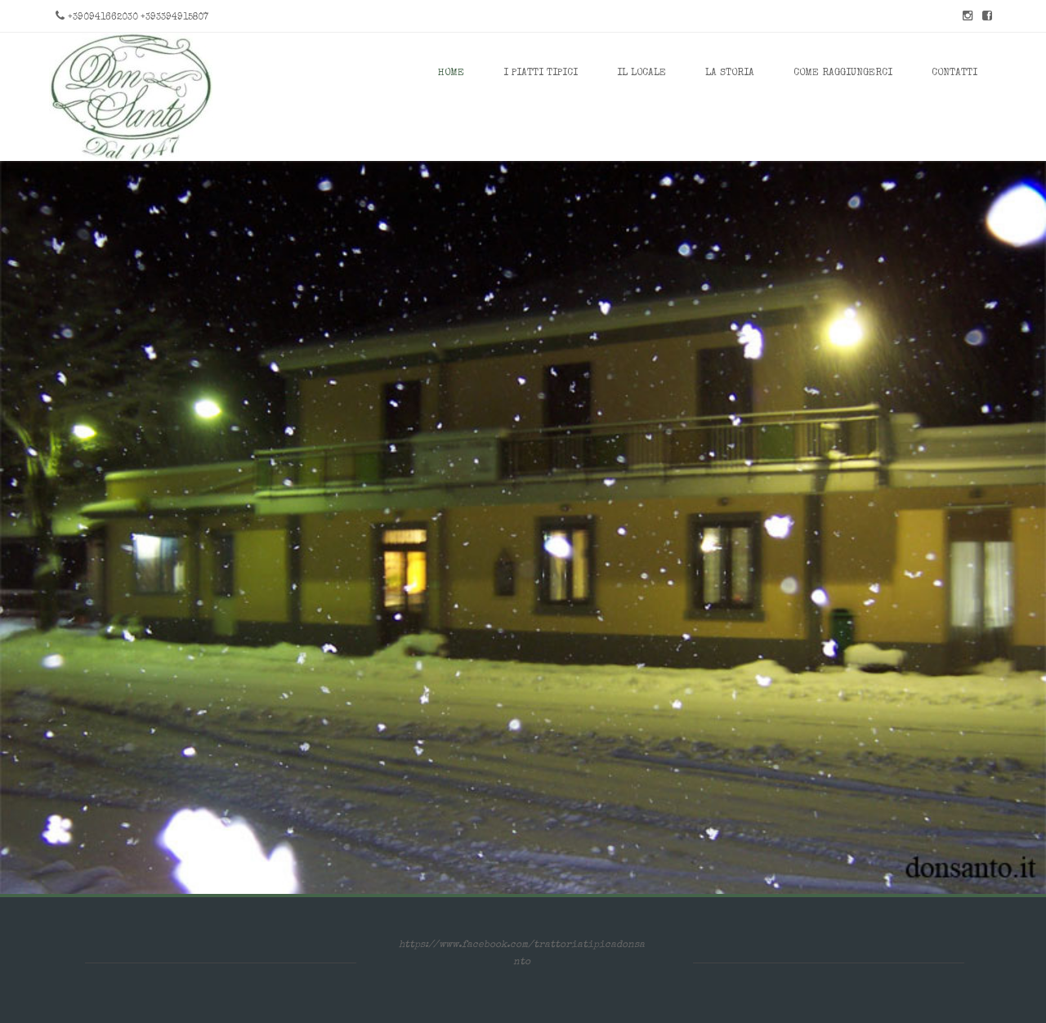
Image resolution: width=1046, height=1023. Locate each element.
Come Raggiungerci (842, 73)
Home (451, 73)
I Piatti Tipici (540, 73)
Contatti (954, 73)
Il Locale (641, 73)
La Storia (729, 73)
